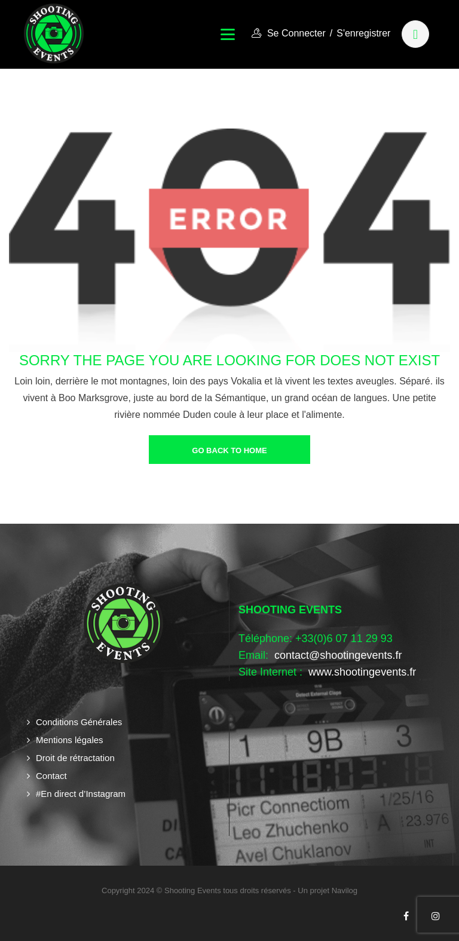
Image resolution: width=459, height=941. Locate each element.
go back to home (229, 450)
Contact (51, 776)
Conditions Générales (79, 722)
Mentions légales (69, 740)
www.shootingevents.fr (360, 672)
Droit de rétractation (75, 758)
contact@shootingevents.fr (338, 655)
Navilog (344, 890)
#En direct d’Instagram (81, 794)
